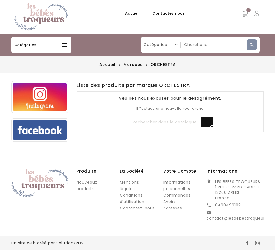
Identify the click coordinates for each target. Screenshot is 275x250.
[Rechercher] (170, 122)
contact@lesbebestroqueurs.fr (239, 218)
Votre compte (179, 171)
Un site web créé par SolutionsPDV (47, 243)
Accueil (132, 13)
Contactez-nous (137, 208)
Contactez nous (168, 13)
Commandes (177, 195)
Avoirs (169, 201)
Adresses (172, 208)
